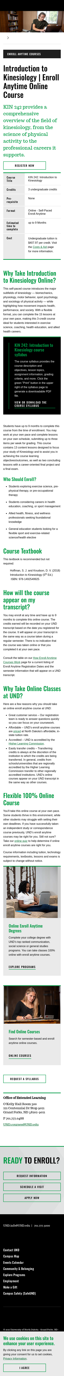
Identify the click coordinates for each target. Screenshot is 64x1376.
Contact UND (11, 1250)
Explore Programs (14, 1275)
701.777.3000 (42, 1225)
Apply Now (32, 1198)
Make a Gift (10, 1287)
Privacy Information (15, 1358)
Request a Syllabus (24, 1079)
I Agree (32, 1368)
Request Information (32, 1176)
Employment (11, 1281)
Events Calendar (13, 1262)
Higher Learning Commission (26, 743)
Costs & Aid (40, 247)
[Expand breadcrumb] (8, 37)
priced (17, 731)
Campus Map (11, 1256)
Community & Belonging (18, 1268)
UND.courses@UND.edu (21, 1124)
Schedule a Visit (32, 1187)
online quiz (21, 840)
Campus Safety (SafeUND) (19, 1293)
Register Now (24, 165)
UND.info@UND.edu (16, 1225)
